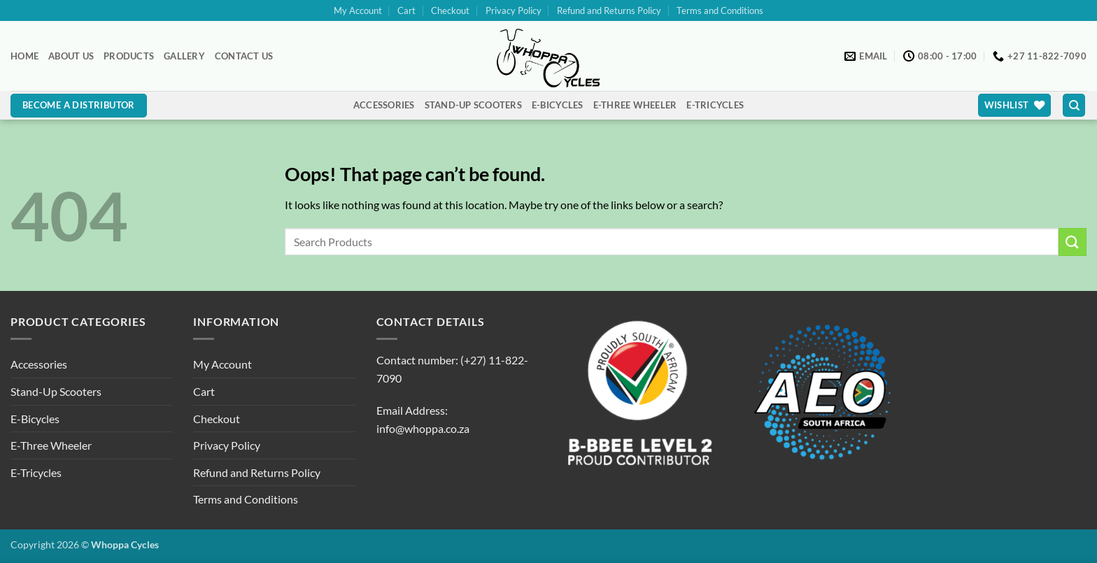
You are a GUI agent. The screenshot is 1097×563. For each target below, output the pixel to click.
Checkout (450, 10)
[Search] (1074, 105)
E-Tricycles (715, 105)
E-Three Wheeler (635, 105)
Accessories (384, 105)
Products (129, 56)
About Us (71, 56)
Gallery (184, 56)
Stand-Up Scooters (473, 105)
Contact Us (244, 56)
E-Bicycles (557, 105)
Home (24, 56)
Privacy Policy (514, 10)
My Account (358, 10)
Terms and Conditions (720, 10)
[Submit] (1073, 241)
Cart (406, 10)
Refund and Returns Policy (609, 10)
